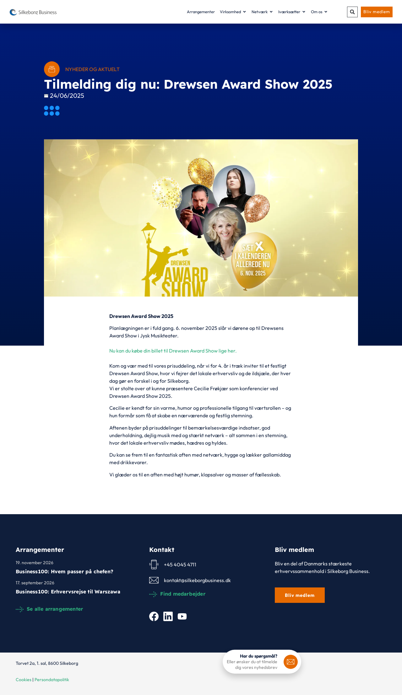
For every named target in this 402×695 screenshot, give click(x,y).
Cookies (23, 679)
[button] (351, 12)
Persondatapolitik (52, 679)
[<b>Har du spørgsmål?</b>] (291, 662)
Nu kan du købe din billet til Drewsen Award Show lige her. (173, 351)
